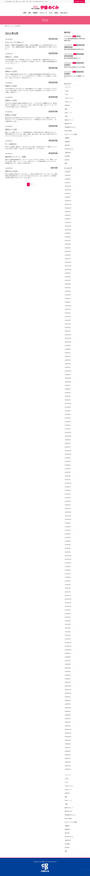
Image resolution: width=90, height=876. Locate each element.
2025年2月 (68, 197)
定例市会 (79, 45)
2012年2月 (68, 592)
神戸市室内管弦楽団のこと (72, 58)
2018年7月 (68, 385)
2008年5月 (68, 755)
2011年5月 (68, 624)
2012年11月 (68, 559)
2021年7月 (68, 309)
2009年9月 (68, 697)
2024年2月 (68, 219)
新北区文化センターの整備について (74, 77)
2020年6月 (68, 356)
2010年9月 (68, 653)
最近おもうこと (69, 120)
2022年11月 (68, 266)
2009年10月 (68, 693)
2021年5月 (68, 316)
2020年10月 (68, 342)
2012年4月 (68, 584)
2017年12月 (68, 403)
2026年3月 (68, 175)
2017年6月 (68, 414)
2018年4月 (68, 392)
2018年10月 (68, 382)
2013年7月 (68, 530)
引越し (66, 116)
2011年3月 (68, 632)
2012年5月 (68, 581)
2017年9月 (68, 407)
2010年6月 (68, 664)
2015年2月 (68, 476)
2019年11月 (68, 371)
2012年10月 (68, 563)
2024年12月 (68, 200)
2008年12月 (68, 729)
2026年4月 (68, 172)
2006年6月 (68, 769)
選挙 (66, 163)
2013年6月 (68, 534)
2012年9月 (68, 566)
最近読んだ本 (68, 123)
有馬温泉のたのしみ (70, 127)
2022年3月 (68, 295)
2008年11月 (68, 733)
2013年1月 (68, 552)
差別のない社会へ (12, 171)
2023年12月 (68, 222)
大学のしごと (68, 102)
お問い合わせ (79, 1)
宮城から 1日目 (11, 129)
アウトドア (68, 87)
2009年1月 (68, 726)
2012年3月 (68, 588)
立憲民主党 (68, 152)
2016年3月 (68, 443)
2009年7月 (68, 704)
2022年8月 (68, 277)
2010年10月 (68, 650)
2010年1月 (68, 682)
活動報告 (70, 47)
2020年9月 (68, 345)
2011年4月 (68, 628)
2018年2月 (68, 396)
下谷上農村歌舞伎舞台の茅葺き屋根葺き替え (74, 39)
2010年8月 (68, 657)
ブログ (74, 36)
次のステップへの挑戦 (71, 134)
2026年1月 (68, 182)
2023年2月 (68, 258)
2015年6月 (68, 465)
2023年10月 (68, 229)
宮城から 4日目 (11, 86)
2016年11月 (68, 432)
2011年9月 (68, 610)
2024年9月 (68, 211)
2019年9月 (68, 374)
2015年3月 (68, 472)
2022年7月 (68, 280)
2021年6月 (68, 313)
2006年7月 (68, 765)
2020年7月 (68, 353)
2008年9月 (68, 740)
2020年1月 (68, 367)
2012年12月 (68, 555)
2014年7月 (68, 494)
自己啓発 (67, 156)
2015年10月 (68, 454)
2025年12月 (68, 186)
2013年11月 (68, 516)
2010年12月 (68, 642)
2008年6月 (68, 751)
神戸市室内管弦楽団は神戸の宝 (73, 49)
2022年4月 (68, 291)
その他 (66, 91)
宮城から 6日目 (11, 57)
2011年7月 (68, 617)
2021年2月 (68, 327)
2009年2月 (68, 722)
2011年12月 (68, 599)
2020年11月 (68, 338)
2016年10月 (68, 436)
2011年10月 (68, 606)
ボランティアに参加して (14, 42)
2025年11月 (68, 190)
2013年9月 (68, 523)
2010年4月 (68, 671)
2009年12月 (68, 686)
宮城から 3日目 (11, 100)
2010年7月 (68, 660)
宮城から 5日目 (11, 71)
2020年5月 (68, 360)
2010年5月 (68, 668)
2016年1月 (68, 447)
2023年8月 (68, 237)
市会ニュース (68, 112)
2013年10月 (68, 519)
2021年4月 (68, 320)
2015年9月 (68, 458)
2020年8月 (68, 349)
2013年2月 (68, 548)
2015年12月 (68, 450)
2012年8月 (68, 570)
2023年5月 (68, 248)
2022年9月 (68, 273)
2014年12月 (68, 483)
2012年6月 (68, 577)
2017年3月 (68, 425)
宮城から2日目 (10, 115)
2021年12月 (68, 306)
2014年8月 (68, 490)
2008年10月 (68, 736)
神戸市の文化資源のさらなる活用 (74, 67)
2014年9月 (68, 487)
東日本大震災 (53, 39)
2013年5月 (68, 537)
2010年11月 (68, 646)
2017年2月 (68, 429)
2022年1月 (68, 302)
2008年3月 (68, 762)
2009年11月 (68, 689)
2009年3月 (68, 718)
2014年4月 (68, 501)
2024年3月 (68, 215)
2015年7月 (68, 461)
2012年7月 (68, 574)
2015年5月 (68, 468)
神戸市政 (71, 56)
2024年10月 (68, 208)
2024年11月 (68, 204)
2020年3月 (68, 364)
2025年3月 (68, 193)
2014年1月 (68, 508)
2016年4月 (68, 440)
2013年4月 (68, 541)
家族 (66, 109)
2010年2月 (68, 679)
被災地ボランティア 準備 (15, 156)
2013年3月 (68, 545)
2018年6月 (68, 389)
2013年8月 (68, 526)
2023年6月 (68, 244)
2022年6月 (68, 284)
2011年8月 (68, 613)
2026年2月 (68, 179)
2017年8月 (68, 411)
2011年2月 (68, 635)
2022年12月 (68, 262)
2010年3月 (68, 675)
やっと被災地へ (11, 144)
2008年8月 (68, 744)
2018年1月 (68, 400)
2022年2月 (68, 298)
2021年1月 (68, 331)
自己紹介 (67, 160)
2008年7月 (68, 747)
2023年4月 (68, 251)
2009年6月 (68, 708)
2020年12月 (68, 335)
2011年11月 (68, 603)
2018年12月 (68, 378)
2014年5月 (68, 497)
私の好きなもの (69, 149)
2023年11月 (68, 226)
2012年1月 (68, 595)
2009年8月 (68, 700)
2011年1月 (68, 639)
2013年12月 (68, 512)
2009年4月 (68, 715)
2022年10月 (68, 269)
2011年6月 (68, 621)
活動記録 (54, 168)
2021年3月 (68, 324)
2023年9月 (68, 233)
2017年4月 (68, 421)
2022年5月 (68, 287)
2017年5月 (68, 418)
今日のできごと (80, 54)
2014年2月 (68, 505)
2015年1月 (68, 479)
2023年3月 (68, 255)
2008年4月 (68, 758)
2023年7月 (68, 240)
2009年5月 (68, 711)
